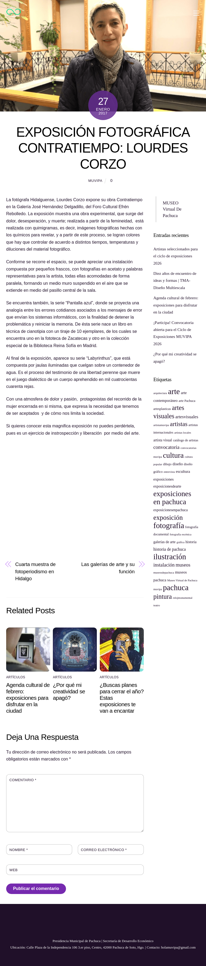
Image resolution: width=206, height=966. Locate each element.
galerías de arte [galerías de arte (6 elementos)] (164, 542)
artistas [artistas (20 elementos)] (178, 423)
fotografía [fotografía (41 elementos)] (168, 525)
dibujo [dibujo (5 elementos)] (167, 464)
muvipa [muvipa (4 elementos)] (157, 589)
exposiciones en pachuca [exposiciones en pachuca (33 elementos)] (172, 498)
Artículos (15, 677)
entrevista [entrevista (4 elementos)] (169, 471)
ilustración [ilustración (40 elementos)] (169, 556)
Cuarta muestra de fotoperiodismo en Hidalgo (35, 571)
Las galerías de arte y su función (108, 567)
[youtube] (102, 927)
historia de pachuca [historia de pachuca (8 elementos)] (169, 549)
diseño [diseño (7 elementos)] (177, 464)
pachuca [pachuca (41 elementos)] (175, 587)
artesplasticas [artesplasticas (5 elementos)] (162, 409)
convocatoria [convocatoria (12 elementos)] (166, 447)
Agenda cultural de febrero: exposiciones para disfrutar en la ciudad (28, 698)
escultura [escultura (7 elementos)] (183, 471)
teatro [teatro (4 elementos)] (156, 605)
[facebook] (90, 927)
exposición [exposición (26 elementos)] (168, 517)
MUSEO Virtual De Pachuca (172, 209)
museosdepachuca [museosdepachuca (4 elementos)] (163, 572)
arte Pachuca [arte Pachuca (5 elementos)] (187, 401)
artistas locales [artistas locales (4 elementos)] (182, 432)
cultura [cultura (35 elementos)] (173, 455)
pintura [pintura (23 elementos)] (162, 596)
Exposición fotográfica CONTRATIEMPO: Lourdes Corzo (103, 148)
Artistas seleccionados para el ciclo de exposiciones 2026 (175, 256)
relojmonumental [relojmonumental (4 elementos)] (182, 597)
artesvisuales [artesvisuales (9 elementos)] (186, 416)
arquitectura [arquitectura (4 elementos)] (160, 393)
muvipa (95, 181)
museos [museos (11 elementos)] (183, 565)
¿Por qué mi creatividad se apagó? (69, 691)
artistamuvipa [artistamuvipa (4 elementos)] (161, 425)
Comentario (22, 780)
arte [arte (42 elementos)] (174, 391)
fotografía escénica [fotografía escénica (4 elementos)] (181, 534)
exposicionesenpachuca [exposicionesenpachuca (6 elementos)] (170, 510)
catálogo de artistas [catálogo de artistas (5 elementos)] (185, 440)
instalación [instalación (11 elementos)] (164, 565)
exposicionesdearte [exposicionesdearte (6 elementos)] (167, 486)
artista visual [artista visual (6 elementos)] (162, 440)
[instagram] (114, 927)
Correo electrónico (104, 850)
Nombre (18, 850)
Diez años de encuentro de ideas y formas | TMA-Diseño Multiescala (174, 280)
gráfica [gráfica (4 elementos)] (180, 542)
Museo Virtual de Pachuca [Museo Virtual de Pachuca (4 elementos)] (182, 580)
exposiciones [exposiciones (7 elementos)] (163, 479)
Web (13, 870)
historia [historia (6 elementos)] (191, 542)
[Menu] (196, 12)
